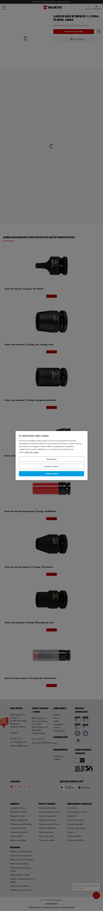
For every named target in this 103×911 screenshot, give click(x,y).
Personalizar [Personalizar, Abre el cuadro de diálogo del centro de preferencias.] (52, 459)
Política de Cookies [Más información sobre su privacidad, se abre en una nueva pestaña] (32, 452)
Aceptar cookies (51, 474)
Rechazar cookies (51, 466)
